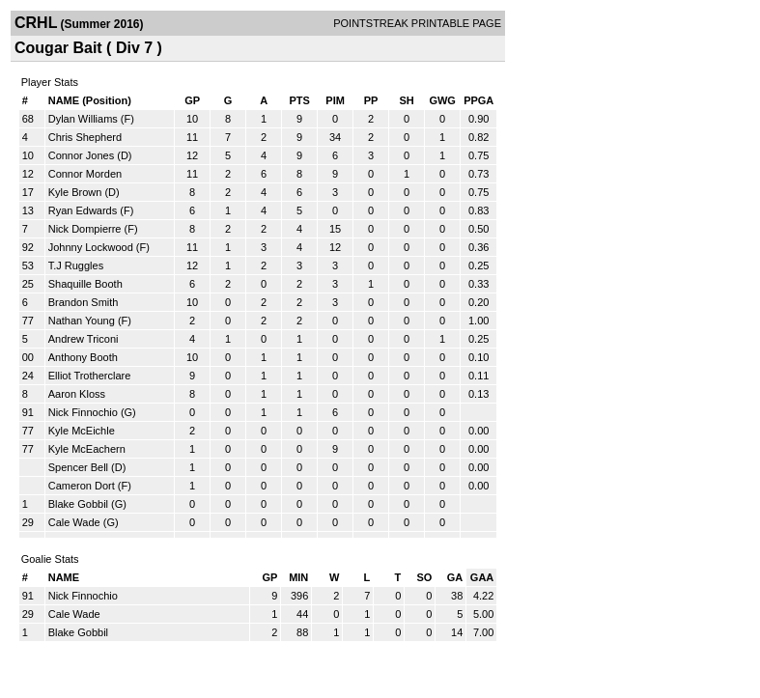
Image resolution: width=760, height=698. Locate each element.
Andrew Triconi (83, 339)
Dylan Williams (83, 119)
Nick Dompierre (85, 229)
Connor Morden (85, 174)
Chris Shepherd (85, 137)
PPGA (478, 100)
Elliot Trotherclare (89, 375)
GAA (481, 577)
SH (406, 100)
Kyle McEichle (81, 430)
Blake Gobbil (78, 504)
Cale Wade (74, 522)
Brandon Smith (83, 302)
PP (371, 100)
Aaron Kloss (76, 394)
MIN (298, 577)
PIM (335, 100)
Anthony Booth (83, 357)
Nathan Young (81, 320)
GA (455, 577)
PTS (299, 100)
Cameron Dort (81, 485)
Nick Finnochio (83, 412)
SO (424, 577)
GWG (442, 100)
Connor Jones (81, 155)
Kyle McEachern (87, 449)
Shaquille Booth (85, 284)
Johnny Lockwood (90, 247)
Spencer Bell (78, 467)
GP (192, 100)
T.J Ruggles (75, 265)
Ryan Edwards (83, 210)
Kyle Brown (75, 192)
